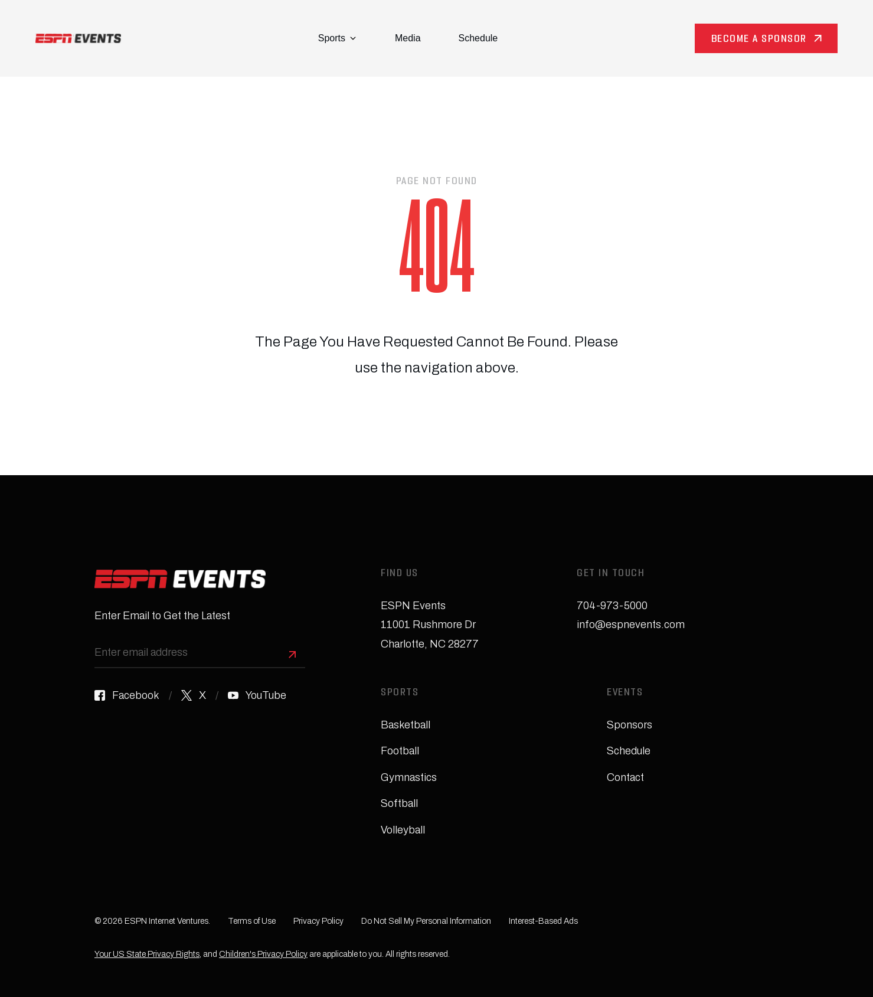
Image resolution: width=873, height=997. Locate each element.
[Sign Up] (292, 654)
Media (408, 38)
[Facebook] (126, 695)
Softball (399, 803)
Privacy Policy (318, 921)
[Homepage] (78, 38)
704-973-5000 (612, 606)
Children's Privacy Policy (263, 954)
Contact (625, 777)
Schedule (478, 38)
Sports (337, 38)
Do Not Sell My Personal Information (426, 921)
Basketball (405, 725)
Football (400, 751)
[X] (193, 695)
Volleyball (403, 830)
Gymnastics (409, 777)
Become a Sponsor (759, 39)
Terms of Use (252, 921)
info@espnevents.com (631, 624)
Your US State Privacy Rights (147, 954)
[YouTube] (257, 695)
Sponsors (629, 725)
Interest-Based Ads (543, 921)
